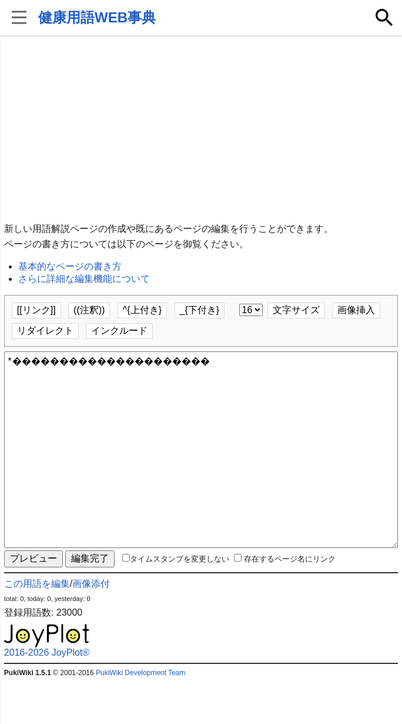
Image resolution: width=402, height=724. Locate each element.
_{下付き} (200, 310)
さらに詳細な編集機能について (84, 279)
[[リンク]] (36, 310)
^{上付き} (142, 310)
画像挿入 (356, 310)
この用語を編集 (37, 626)
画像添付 (91, 626)
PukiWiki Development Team (141, 715)
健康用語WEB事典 (97, 17)
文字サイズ (296, 310)
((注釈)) (89, 310)
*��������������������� (201, 470)
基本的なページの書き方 (70, 266)
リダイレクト (45, 331)
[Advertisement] (201, 129)
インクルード (119, 331)
